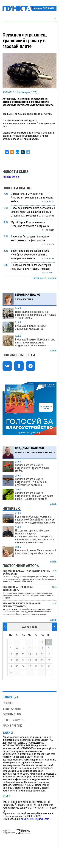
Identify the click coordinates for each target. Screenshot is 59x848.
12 (23, 654)
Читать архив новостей (44, 278)
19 (23, 660)
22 (42, 660)
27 (29, 666)
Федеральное (12, 709)
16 (49, 654)
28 (36, 666)
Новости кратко (14, 720)
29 (42, 666)
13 (29, 654)
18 (17, 660)
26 (23, 666)
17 (10, 660)
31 (10, 672)
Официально (12, 714)
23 (49, 660)
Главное (8, 703)
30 (49, 666)
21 (36, 660)
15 (42, 654)
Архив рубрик (12, 725)
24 (10, 666)
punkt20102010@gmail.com (35, 819)
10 (10, 654)
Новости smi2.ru (11, 176)
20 (29, 660)
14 (36, 654)
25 (17, 666)
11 (17, 654)
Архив (53, 350)
